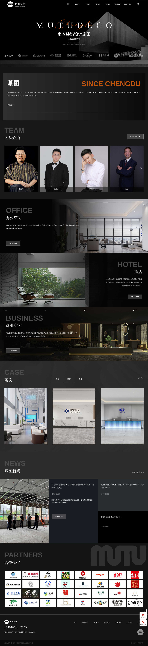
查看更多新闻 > (138, 472)
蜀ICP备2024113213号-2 (25, 643)
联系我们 (128, 4)
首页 (66, 2)
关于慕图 (78, 4)
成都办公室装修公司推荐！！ (111, 517)
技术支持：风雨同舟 (137, 643)
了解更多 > (10, 105)
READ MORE (135, 136)
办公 (57, 379)
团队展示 (88, 4)
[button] (141, 169)
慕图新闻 (108, 4)
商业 (80, 379)
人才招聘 (118, 4)
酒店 (69, 379)
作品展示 (98, 4)
